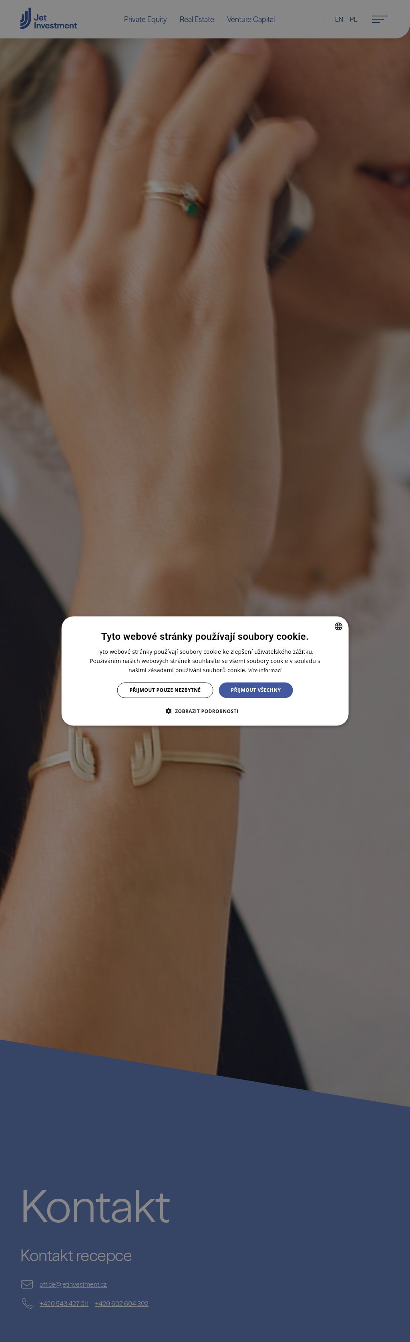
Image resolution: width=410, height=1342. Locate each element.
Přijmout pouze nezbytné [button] (165, 690)
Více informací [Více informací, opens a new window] (264, 670)
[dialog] (205, 671)
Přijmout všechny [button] (256, 690)
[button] (205, 710)
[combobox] (338, 627)
